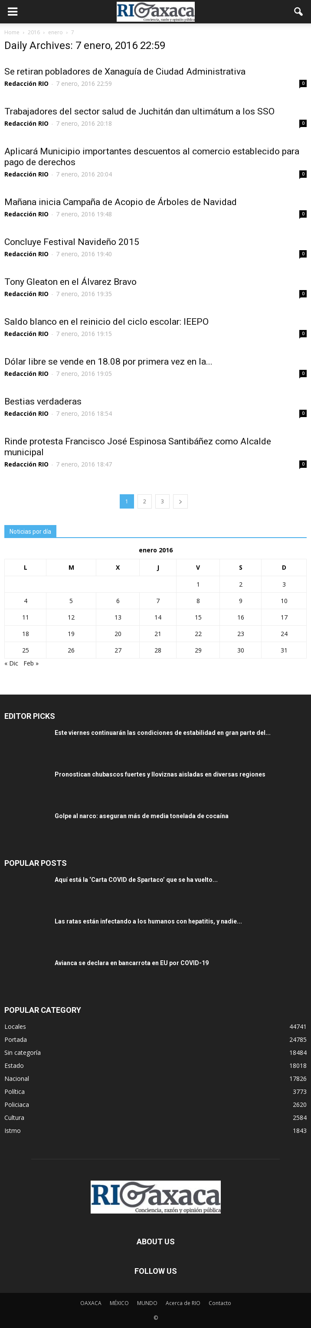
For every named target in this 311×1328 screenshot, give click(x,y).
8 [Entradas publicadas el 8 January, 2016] (198, 601)
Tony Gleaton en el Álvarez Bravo (70, 282)
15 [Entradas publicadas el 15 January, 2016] (198, 617)
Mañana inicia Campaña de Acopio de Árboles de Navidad (120, 202)
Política (14, 1091)
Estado (14, 1065)
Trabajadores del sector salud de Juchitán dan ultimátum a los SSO (139, 111)
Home (12, 32)
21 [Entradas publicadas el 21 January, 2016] (157, 634)
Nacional (16, 1078)
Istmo (12, 1130)
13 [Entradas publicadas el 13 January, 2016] (118, 617)
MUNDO (147, 1303)
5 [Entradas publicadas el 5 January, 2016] (71, 601)
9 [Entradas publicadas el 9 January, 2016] (240, 601)
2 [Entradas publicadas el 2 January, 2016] (240, 584)
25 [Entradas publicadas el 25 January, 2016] (25, 650)
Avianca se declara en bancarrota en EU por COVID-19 (132, 962)
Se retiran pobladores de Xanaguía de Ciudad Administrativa (125, 71)
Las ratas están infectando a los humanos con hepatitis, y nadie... (148, 921)
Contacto (220, 1303)
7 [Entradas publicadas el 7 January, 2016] (158, 601)
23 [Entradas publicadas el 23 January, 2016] (240, 634)
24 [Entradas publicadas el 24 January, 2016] (284, 634)
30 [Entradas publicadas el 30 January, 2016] (240, 650)
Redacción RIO (26, 83)
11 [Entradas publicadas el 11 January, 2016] (25, 617)
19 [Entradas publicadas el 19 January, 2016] (71, 634)
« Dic (11, 663)
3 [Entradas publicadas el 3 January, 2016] (284, 584)
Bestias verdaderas (43, 401)
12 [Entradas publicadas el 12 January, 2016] (71, 617)
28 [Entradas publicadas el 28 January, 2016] (157, 650)
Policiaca (16, 1104)
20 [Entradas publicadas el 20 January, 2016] (118, 634)
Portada (15, 1039)
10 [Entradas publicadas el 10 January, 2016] (284, 601)
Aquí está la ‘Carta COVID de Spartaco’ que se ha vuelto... (136, 879)
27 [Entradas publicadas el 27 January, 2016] (118, 650)
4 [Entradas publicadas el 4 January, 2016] (25, 601)
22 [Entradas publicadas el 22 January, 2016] (198, 634)
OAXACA (90, 1303)
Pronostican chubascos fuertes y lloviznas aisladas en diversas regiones (160, 774)
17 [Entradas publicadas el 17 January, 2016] (284, 617)
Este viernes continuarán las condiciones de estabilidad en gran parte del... (163, 732)
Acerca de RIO (183, 1303)
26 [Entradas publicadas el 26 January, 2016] (71, 650)
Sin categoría (22, 1052)
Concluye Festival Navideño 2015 (71, 242)
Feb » (31, 663)
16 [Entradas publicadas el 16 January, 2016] (240, 617)
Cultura (14, 1117)
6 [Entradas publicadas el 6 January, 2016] (118, 601)
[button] (299, 11)
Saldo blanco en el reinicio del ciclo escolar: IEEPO (106, 322)
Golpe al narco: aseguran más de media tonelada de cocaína (142, 815)
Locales (15, 1026)
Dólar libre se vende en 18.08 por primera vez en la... (108, 361)
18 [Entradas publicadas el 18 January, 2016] (25, 634)
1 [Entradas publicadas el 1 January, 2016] (198, 584)
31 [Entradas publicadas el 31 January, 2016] (284, 650)
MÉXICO (119, 1303)
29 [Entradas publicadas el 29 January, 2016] (198, 650)
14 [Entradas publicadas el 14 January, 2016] (157, 617)
